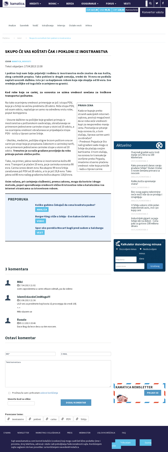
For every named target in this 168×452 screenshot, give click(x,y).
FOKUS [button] (111, 3)
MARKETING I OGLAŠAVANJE (48, 432)
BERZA (70, 3)
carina (52, 418)
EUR (92, 9)
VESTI (127, 3)
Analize (12, 25)
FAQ (124, 432)
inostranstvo (17, 418)
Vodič (35, 25)
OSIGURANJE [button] (89, 3)
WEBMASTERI (84, 432)
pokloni (36, 418)
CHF (118, 9)
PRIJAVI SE (152, 392)
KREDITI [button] (35, 3)
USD (105, 9)
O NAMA (7, 432)
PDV (67, 418)
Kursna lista (132, 10)
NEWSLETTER (23, 432)
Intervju (61, 25)
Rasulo (21, 320)
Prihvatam (125, 442)
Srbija (82, 418)
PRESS (69, 432)
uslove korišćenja (49, 392)
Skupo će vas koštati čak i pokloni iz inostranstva (56, 51)
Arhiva (88, 25)
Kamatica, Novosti (21, 61)
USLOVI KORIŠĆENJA (106, 432)
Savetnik (24, 25)
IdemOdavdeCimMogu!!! (33, 297)
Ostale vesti (75, 25)
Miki (20, 282)
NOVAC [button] (54, 3)
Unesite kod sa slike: (19, 398)
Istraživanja (47, 25)
